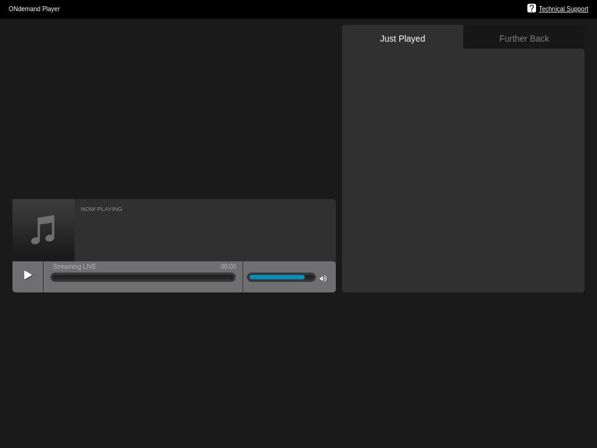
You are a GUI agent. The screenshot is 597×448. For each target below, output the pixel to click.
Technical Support (564, 9)
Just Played (402, 39)
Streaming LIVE (74, 266)
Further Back (524, 39)
